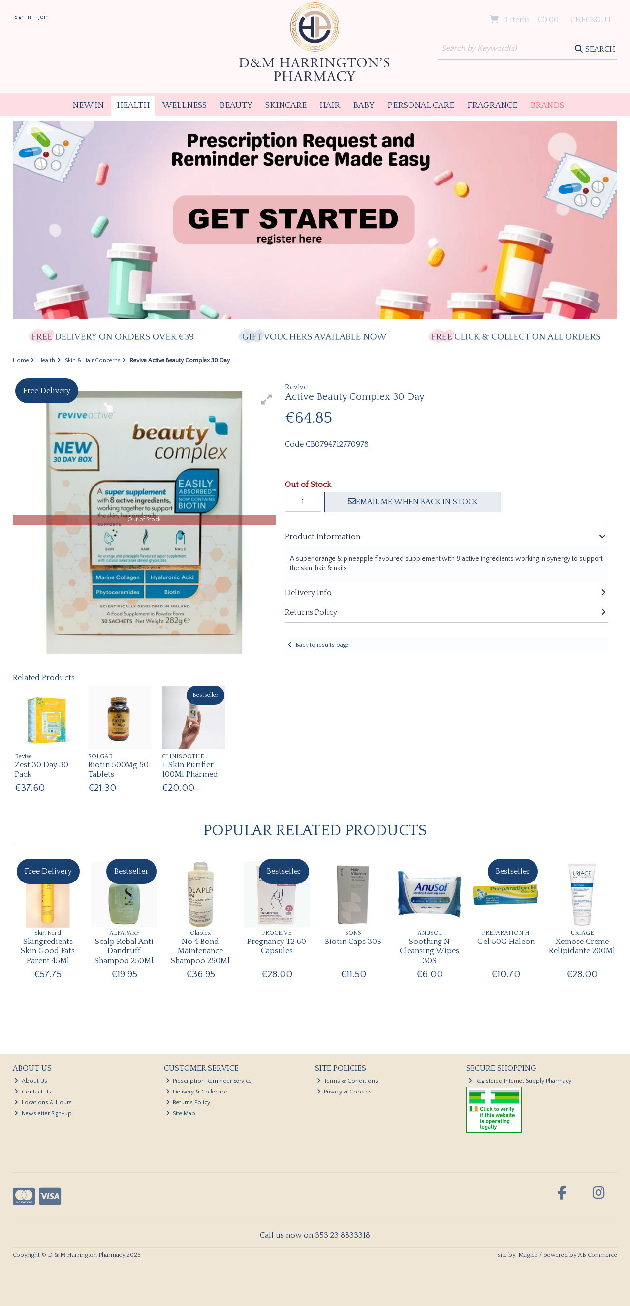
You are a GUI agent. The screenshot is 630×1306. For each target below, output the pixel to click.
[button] (267, 399)
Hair (329, 105)
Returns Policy (188, 1102)
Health (133, 105)
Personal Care (420, 105)
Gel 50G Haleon (506, 941)
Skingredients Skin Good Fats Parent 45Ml (48, 951)
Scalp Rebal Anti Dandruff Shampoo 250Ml (124, 951)
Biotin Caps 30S (353, 941)
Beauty (236, 105)
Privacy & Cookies (344, 1092)
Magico (528, 1255)
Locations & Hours (43, 1102)
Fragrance (492, 105)
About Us (30, 1081)
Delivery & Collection (197, 1092)
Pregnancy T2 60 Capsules (276, 946)
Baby (364, 105)
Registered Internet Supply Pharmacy (519, 1081)
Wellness (184, 105)
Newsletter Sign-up (43, 1113)
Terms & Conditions (347, 1081)
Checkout (591, 19)
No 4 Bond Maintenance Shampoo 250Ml (200, 951)
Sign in (22, 17)
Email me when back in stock (413, 501)
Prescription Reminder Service (209, 1081)
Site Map (181, 1113)
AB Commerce (597, 1255)
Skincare (286, 105)
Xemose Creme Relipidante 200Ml (582, 946)
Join (43, 17)
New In (88, 105)
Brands (547, 105)
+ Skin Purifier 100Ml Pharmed (190, 769)
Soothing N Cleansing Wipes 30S (429, 951)
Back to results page (322, 645)
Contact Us (32, 1092)
